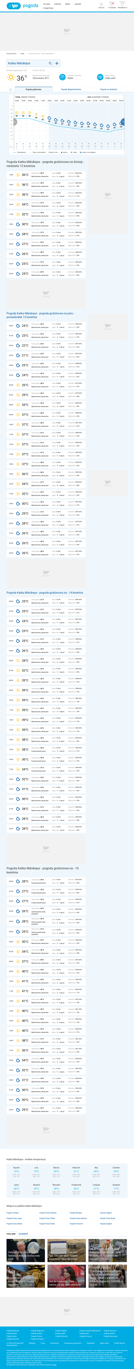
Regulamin (91, 1343)
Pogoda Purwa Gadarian (48, 1213)
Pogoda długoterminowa (71, 89)
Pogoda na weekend (108, 89)
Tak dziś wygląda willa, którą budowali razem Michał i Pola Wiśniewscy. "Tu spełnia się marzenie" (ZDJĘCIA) (105, 1254)
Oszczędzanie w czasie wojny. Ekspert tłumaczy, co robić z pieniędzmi (23, 1281)
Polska (46, 4)
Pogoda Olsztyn (109, 1333)
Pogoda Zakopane (37, 1339)
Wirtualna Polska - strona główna (14, 5)
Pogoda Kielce (12, 1333)
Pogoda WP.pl (12, 54)
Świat (67, 4)
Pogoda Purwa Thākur (47, 1218)
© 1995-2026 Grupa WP (15, 1343)
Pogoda (30, 6)
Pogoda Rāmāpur (76, 1213)
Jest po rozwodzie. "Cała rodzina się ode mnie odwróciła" (65, 1283)
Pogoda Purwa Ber (76, 1224)
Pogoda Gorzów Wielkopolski (90, 1331)
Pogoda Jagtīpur (106, 1213)
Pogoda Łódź (84, 1333)
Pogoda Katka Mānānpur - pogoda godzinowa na (37, 592)
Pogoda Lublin (60, 1333)
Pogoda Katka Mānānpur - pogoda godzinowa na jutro (40, 313)
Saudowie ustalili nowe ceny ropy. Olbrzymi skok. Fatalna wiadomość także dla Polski (63, 1256)
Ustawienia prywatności (73, 1343)
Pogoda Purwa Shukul (14, 1224)
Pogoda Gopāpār (106, 1224)
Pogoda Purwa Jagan (14, 1218)
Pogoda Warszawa (110, 1336)
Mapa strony (104, 1343)
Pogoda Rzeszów (61, 1336)
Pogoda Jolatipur (13, 1213)
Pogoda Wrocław (13, 1339)
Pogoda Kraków (36, 1333)
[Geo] (57, 63)
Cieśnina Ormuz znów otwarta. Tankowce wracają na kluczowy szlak (24, 1256)
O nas (43, 1343)
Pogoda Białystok (13, 1331)
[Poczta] (101, 6)
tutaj (54, 1365)
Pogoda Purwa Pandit (47, 1224)
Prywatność (54, 1343)
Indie (23, 54)
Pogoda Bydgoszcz (38, 1331)
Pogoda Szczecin (85, 1336)
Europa (57, 4)
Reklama (32, 1343)
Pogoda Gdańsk (61, 1331)
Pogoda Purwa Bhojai (107, 1218)
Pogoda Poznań (36, 1336)
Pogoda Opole (12, 1336)
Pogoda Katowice (110, 1331)
